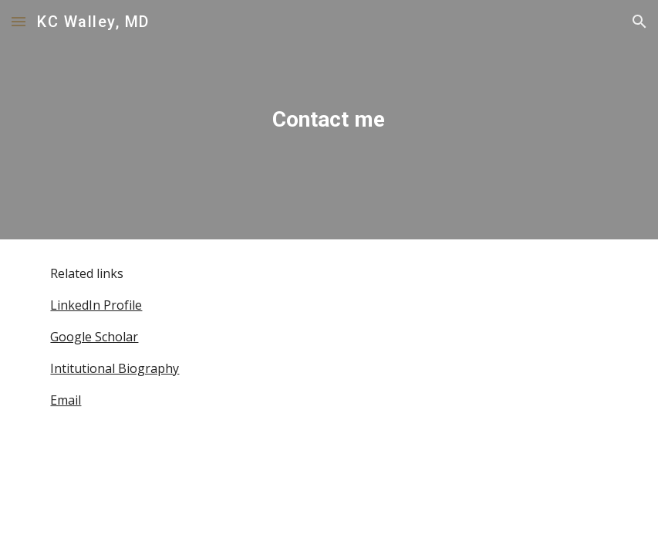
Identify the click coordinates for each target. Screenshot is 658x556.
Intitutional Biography (114, 368)
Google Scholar (94, 336)
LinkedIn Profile (96, 305)
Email (65, 400)
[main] (329, 120)
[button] (18, 21)
